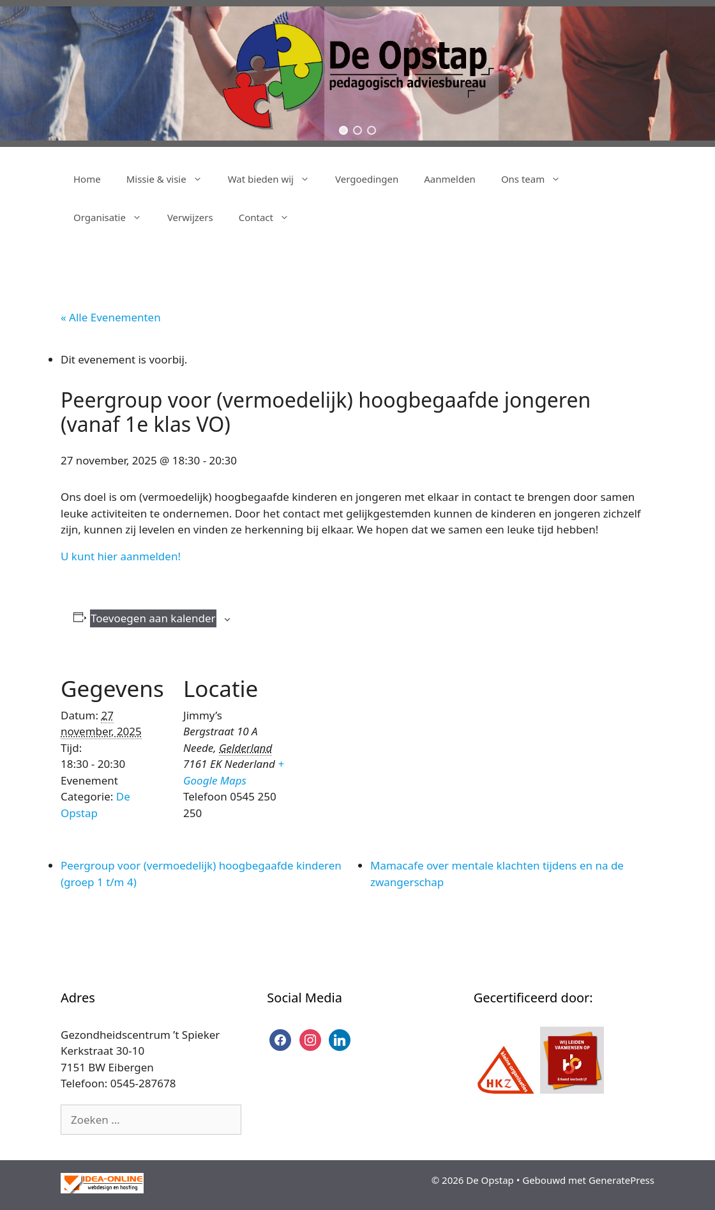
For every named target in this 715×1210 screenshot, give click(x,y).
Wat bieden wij (275, 179)
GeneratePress (621, 1180)
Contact (270, 217)
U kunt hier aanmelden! (121, 556)
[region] (357, 73)
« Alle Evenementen (111, 317)
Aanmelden (450, 178)
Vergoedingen (366, 178)
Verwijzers (190, 217)
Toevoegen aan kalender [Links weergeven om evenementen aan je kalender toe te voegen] (153, 618)
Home (87, 178)
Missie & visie (170, 179)
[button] (343, 130)
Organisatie (113, 217)
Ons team (537, 179)
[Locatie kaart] (373, 742)
